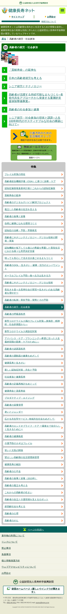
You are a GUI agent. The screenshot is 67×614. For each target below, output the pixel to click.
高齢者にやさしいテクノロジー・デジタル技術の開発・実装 (31, 239)
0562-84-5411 (11, 602)
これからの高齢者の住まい (18, 492)
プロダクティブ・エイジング (19, 398)
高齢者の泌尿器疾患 (15, 348)
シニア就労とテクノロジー (25, 86)
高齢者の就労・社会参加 (17, 307)
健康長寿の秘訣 (13, 464)
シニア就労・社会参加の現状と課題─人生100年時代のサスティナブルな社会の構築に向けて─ (36, 121)
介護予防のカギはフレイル (18, 443)
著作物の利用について (13, 535)
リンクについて (10, 541)
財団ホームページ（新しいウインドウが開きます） (36, 590)
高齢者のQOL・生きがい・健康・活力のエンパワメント (32, 267)
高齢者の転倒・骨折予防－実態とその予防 (26, 300)
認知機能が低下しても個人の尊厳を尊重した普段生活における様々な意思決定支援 (32, 249)
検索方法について (48, 21)
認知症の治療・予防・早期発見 (21, 230)
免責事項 (6, 554)
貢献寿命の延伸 (13, 195)
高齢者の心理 (11, 513)
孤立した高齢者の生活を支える (21, 209)
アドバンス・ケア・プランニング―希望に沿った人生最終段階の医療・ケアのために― (32, 340)
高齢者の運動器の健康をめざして (22, 355)
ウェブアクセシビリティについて (19, 567)
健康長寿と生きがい (15, 362)
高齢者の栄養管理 (14, 405)
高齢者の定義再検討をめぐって (21, 383)
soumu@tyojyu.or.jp (42, 602)
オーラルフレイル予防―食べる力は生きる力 (28, 275)
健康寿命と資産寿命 (15, 391)
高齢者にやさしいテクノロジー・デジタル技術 (29, 282)
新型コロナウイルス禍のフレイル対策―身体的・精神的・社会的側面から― (32, 323)
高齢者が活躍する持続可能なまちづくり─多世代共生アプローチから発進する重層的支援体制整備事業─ (36, 98)
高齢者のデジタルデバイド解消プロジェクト (28, 202)
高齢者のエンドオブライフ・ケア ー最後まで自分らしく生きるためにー (32, 428)
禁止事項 (6, 548)
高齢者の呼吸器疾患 (15, 314)
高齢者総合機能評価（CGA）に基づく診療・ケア (30, 181)
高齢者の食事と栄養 (15, 216)
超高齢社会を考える (15, 506)
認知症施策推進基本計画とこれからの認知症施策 (30, 188)
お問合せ (51, 17)
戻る (4, 39)
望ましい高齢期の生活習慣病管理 (22, 457)
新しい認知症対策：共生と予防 (21, 369)
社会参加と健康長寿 (15, 376)
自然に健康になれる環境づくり (21, 223)
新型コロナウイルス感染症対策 (21, 331)
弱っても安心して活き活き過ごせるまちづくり (29, 258)
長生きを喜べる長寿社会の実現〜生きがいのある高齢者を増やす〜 (32, 291)
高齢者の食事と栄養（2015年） (21, 478)
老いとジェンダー (14, 412)
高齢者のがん (11, 520)
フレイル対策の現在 (15, 174)
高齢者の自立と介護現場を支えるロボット (26, 499)
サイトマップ (17, 17)
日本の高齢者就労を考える (25, 78)
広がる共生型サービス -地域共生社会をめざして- (30, 419)
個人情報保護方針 (11, 560)
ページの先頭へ (36, 529)
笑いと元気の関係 (14, 450)
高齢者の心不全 (13, 471)
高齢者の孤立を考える (16, 485)
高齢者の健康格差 (14, 436)
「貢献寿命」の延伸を (22, 69)
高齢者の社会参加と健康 (24, 109)
